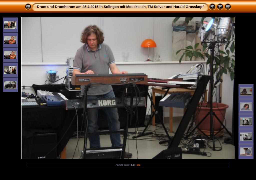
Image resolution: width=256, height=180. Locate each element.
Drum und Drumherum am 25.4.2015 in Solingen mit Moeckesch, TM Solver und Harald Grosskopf (120, 7)
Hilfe (138, 165)
